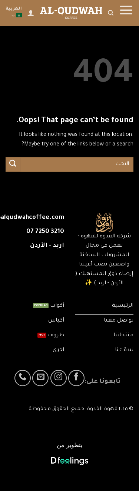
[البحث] (110, 13)
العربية (14, 13)
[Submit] (13, 164)
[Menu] (126, 13)
